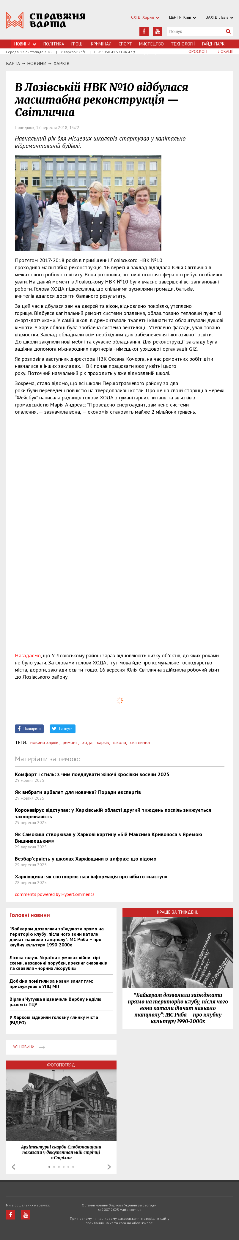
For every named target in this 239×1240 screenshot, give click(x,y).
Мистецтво (151, 44)
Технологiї (183, 44)
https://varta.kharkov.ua (46, 23)
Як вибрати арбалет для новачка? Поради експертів (78, 792)
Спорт (125, 44)
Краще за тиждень (178, 912)
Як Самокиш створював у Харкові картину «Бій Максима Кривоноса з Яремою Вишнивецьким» (108, 837)
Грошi (77, 44)
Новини (25, 44)
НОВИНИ (36, 63)
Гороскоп (197, 51)
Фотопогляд (61, 1065)
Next (109, 1167)
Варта (13, 63)
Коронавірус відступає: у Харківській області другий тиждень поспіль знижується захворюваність (113, 813)
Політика (53, 44)
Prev (13, 1167)
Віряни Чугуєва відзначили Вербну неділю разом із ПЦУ (55, 1001)
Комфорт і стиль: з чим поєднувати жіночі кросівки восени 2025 (92, 774)
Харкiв (62, 63)
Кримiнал (101, 44)
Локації (225, 51)
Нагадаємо (28, 655)
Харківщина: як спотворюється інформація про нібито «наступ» (91, 876)
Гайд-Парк (213, 44)
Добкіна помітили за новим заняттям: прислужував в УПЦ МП (51, 983)
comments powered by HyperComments (55, 894)
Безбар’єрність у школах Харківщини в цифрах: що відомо (85, 858)
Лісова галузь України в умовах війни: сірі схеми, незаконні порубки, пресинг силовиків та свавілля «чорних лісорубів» (58, 962)
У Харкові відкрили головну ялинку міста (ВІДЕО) (54, 1019)
